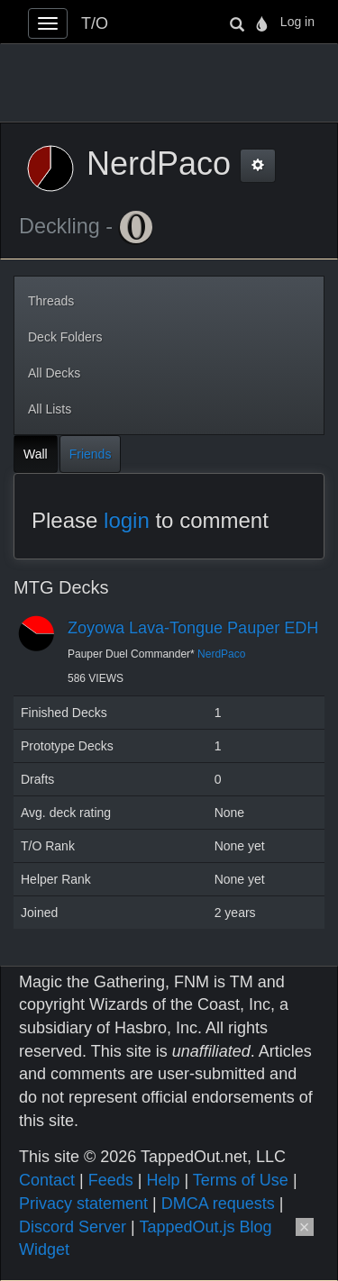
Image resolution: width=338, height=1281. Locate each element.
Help (162, 1180)
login (127, 520)
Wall (35, 454)
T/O (94, 23)
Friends (90, 454)
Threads (51, 301)
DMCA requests (218, 1204)
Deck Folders (65, 337)
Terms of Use (240, 1180)
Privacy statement (83, 1204)
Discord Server (72, 1227)
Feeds (110, 1180)
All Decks (54, 373)
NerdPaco (221, 654)
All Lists (49, 409)
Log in (297, 21)
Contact (47, 1180)
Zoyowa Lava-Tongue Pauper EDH (193, 628)
